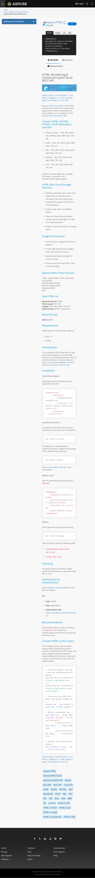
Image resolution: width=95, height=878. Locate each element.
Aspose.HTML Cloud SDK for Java (55, 106)
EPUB (57, 794)
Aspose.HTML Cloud (56, 24)
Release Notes (55, 66)
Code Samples (66, 98)
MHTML (62, 789)
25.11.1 (72, 24)
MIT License (47, 574)
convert (52, 803)
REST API (57, 785)
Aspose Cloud (47, 357)
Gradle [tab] (57, 33)
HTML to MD (69, 816)
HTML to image (50, 812)
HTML (45, 789)
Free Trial (64, 100)
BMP (70, 798)
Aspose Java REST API (53, 780)
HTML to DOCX (50, 807)
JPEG (57, 798)
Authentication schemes (52, 587)
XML (64, 794)
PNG (63, 798)
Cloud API (68, 785)
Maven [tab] (49, 33)
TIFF (50, 798)
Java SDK (47, 785)
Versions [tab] (67, 60)
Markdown (48, 794)
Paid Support (6, 855)
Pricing (4, 852)
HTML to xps (65, 807)
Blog (44, 100)
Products (31, 848)
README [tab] (53, 60)
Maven (68, 780)
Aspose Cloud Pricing (60, 365)
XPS (45, 798)
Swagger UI (53, 98)
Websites (5, 859)
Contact (57, 874)
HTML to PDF (64, 803)
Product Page (47, 95)
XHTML (54, 789)
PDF (70, 794)
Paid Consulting (33, 855)
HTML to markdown (52, 816)
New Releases (59, 848)
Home (6, 10)
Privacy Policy (39, 874)
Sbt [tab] (70, 33)
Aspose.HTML (49, 771)
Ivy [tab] (64, 33)
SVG (70, 789)
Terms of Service (49, 874)
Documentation (61, 95)
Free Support (53, 100)
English (79, 4)
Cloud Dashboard (66, 360)
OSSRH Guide (57, 467)
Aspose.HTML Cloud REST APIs (54, 115)
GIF (44, 803)
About (29, 859)
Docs (29, 852)
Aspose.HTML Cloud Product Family (16, 12)
